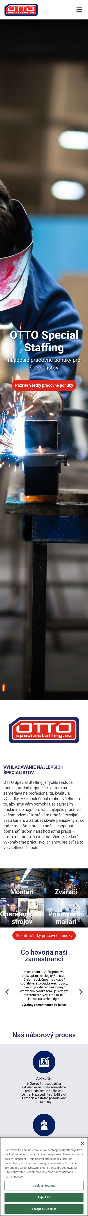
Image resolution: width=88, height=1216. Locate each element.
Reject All (44, 1197)
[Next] (80, 992)
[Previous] (7, 992)
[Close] (83, 1143)
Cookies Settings (44, 1185)
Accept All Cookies (44, 1209)
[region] (44, 1176)
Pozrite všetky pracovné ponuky (44, 385)
